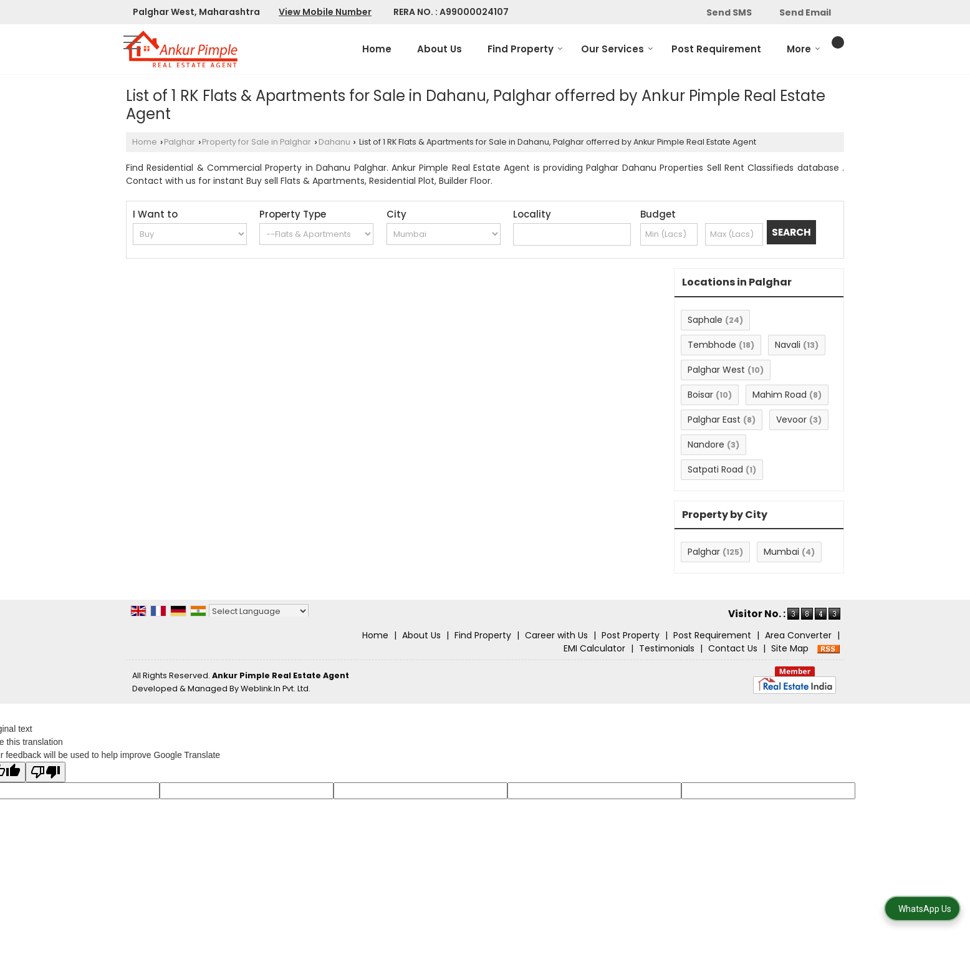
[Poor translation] (45, 772)
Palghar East (714, 419)
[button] (325, 12)
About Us (439, 48)
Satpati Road (715, 469)
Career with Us (556, 635)
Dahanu (334, 142)
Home (376, 48)
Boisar (700, 394)
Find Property (525, 48)
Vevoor (791, 419)
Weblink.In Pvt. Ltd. (275, 688)
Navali (787, 344)
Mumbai (781, 551)
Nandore (706, 444)
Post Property (631, 635)
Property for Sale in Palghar (256, 142)
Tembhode (712, 344)
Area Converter (798, 635)
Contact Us (732, 648)
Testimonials (666, 648)
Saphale (705, 320)
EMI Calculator (594, 648)
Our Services (617, 48)
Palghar (179, 142)
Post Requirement (716, 48)
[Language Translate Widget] (259, 611)
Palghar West (716, 369)
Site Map (790, 648)
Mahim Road (779, 394)
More (803, 48)
